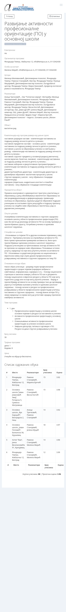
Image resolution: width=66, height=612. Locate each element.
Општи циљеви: (11, 213)
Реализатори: (10, 93)
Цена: (6, 353)
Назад (9, 16)
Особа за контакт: (11, 67)
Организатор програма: (14, 58)
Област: (7, 125)
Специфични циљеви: (13, 232)
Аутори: (7, 75)
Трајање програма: (12, 342)
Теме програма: (11, 302)
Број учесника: (10, 334)
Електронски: (9, 50)
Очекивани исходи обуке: (15, 263)
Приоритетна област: (13, 190)
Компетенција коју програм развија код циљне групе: (26, 135)
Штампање (54, 16)
